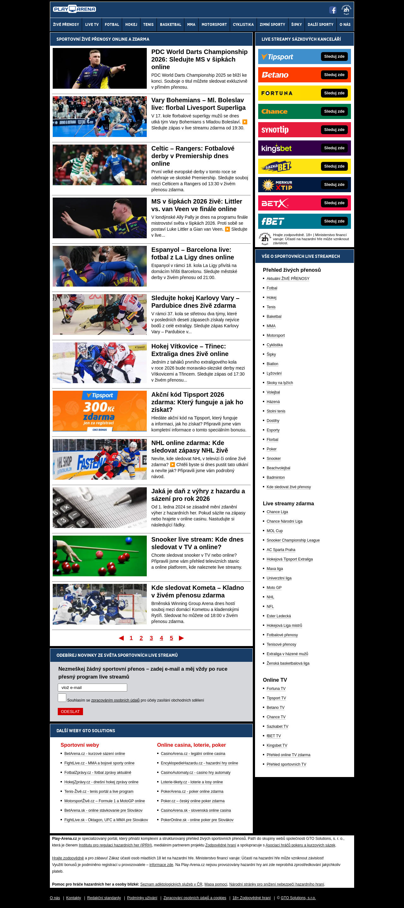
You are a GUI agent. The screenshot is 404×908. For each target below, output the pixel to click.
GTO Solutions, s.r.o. (298, 898)
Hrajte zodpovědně (68, 858)
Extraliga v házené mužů (287, 654)
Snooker (274, 458)
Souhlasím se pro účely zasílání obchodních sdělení (135, 700)
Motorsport (276, 335)
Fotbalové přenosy (282, 635)
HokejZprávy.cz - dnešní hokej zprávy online (101, 782)
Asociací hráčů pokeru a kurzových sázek (300, 845)
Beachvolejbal (278, 468)
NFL (270, 606)
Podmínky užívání (142, 898)
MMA (271, 326)
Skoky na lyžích (280, 383)
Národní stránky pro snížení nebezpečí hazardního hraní (276, 884)
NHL (270, 597)
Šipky (271, 354)
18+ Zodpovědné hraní (252, 898)
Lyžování (274, 373)
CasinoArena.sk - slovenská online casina (196, 810)
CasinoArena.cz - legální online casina (193, 753)
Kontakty (73, 898)
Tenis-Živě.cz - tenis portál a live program (99, 791)
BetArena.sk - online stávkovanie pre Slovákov (103, 810)
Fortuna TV (276, 688)
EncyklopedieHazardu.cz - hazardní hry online (199, 763)
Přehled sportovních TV (286, 764)
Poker (271, 449)
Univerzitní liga (279, 578)
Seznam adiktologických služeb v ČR (171, 884)
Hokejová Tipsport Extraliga (290, 559)
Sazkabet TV (277, 726)
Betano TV (275, 707)
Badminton (276, 477)
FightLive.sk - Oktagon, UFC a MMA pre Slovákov (106, 820)
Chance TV (276, 717)
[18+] (347, 10)
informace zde (161, 865)
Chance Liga (277, 512)
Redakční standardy (104, 898)
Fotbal (272, 288)
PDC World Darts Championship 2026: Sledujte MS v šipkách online (200, 59)
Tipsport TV (276, 698)
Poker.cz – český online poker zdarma (193, 801)
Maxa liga (275, 569)
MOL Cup (275, 531)
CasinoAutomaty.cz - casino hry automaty (196, 772)
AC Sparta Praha (281, 550)
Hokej (271, 297)
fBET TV (274, 736)
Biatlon (272, 364)
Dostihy (273, 420)
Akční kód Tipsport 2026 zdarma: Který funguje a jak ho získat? (197, 402)
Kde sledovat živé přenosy (289, 487)
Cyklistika (275, 345)
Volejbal (273, 392)
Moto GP (274, 587)
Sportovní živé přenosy (83, 39)
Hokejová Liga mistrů (284, 625)
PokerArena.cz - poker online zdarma (192, 791)
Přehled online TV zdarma (289, 755)
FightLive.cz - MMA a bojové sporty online (99, 763)
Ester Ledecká (279, 616)
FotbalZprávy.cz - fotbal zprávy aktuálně (97, 772)
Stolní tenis (276, 411)
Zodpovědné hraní (220, 845)
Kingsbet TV (277, 745)
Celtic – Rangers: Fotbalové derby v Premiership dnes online (193, 156)
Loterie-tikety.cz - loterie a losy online (192, 782)
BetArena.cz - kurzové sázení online (94, 753)
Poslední (182, 638)
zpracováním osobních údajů (115, 700)
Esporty (273, 430)
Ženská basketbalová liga (288, 663)
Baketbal (274, 316)
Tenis (271, 307)
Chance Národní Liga (284, 521)
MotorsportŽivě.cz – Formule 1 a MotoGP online (104, 801)
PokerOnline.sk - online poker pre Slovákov (197, 820)
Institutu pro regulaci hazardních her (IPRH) (115, 845)
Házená (273, 402)
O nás (55, 898)
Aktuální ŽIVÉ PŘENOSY (288, 278)
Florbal (272, 439)
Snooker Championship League (293, 540)
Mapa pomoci (216, 884)
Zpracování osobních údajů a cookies (194, 898)
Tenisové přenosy (281, 644)
